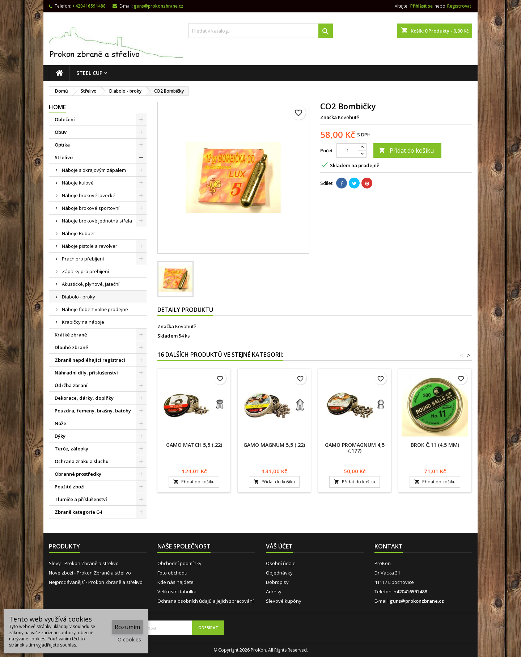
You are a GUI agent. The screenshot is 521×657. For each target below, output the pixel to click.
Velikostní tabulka (176, 591)
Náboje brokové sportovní (90, 208)
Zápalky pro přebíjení (85, 271)
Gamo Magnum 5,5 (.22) (274, 444)
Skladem (167, 335)
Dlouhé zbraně (71, 347)
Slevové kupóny (283, 601)
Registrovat (459, 6)
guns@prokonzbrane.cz (158, 6)
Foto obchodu (172, 572)
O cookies (129, 639)
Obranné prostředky (78, 474)
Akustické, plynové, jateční (90, 284)
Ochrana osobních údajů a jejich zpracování (205, 601)
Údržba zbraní (71, 385)
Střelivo (64, 157)
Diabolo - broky (78, 296)
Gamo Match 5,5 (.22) (194, 444)
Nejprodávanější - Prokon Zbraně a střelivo (96, 582)
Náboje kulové (78, 182)
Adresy (273, 591)
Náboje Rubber (78, 233)
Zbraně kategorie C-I (78, 512)
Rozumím (127, 627)
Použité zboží (70, 486)
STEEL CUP (89, 72)
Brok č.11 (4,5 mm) (435, 444)
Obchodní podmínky (179, 563)
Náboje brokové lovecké (88, 195)
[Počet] (347, 150)
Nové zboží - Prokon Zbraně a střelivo (90, 572)
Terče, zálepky (71, 448)
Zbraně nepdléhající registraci (90, 360)
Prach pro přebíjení (83, 258)
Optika (62, 144)
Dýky (60, 436)
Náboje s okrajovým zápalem (94, 170)
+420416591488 (89, 6)
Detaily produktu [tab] (185, 310)
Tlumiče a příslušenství (81, 499)
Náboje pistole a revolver (89, 246)
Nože (60, 423)
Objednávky (279, 572)
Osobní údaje (281, 563)
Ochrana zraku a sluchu (82, 461)
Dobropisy (277, 582)
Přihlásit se (421, 6)
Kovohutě (185, 326)
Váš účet (279, 546)
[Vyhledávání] (260, 31)
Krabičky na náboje (83, 322)
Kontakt (388, 546)
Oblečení (65, 119)
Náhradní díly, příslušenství (86, 372)
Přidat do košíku (406, 150)
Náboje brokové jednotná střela (97, 220)
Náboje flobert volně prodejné (95, 309)
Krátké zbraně (71, 334)
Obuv (61, 132)
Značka (328, 117)
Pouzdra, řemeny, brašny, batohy (93, 410)
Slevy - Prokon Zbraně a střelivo (84, 563)
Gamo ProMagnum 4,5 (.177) (355, 447)
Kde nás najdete (175, 582)
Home (57, 107)
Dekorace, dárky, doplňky (84, 398)
